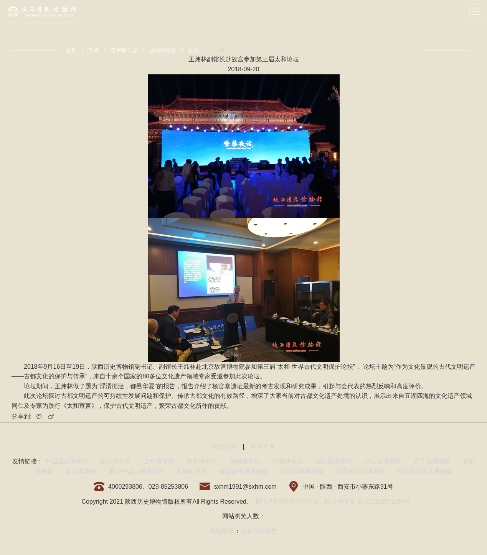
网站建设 (222, 531)
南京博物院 (201, 461)
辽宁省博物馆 (431, 461)
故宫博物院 (115, 461)
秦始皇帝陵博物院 (243, 471)
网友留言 (263, 446)
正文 (193, 50)
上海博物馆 (158, 461)
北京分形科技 (259, 531)
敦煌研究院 (191, 471)
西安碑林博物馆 (302, 471)
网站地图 (224, 446)
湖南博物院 (244, 461)
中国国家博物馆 (66, 461)
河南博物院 (287, 461)
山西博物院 (81, 471)
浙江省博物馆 (382, 461)
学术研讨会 (124, 50)
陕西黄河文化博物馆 (424, 471)
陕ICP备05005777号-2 (286, 501)
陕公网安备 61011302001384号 (368, 501)
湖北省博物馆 (333, 461)
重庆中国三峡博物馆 (136, 471)
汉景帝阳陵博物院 (360, 471)
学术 (93, 50)
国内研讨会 (162, 50)
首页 (71, 50)
